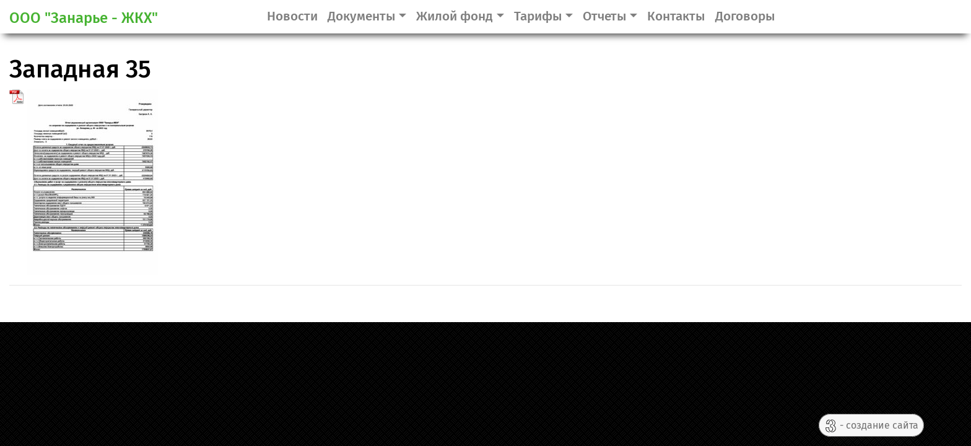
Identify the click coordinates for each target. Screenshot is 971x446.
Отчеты (605, 16)
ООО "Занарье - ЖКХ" (83, 18)
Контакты (676, 16)
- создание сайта (871, 425)
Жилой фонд (454, 16)
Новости (292, 16)
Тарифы (538, 16)
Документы (362, 16)
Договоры (745, 16)
